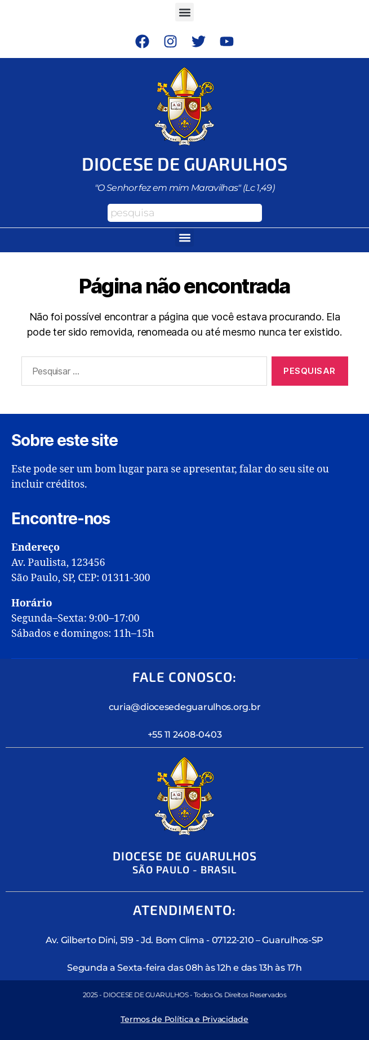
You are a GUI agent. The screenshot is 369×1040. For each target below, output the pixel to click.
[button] (184, 12)
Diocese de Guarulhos (184, 163)
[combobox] (185, 213)
